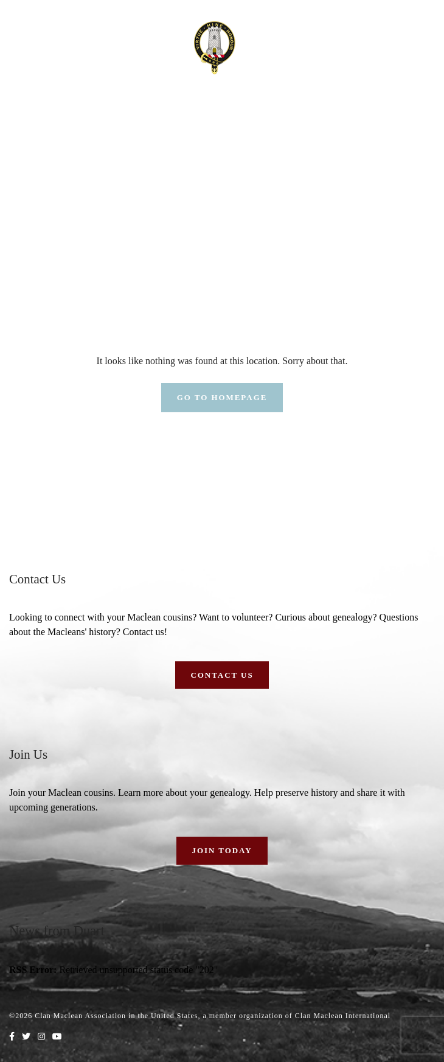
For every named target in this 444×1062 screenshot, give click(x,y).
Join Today (222, 850)
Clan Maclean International (342, 1015)
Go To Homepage (222, 397)
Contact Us (221, 675)
